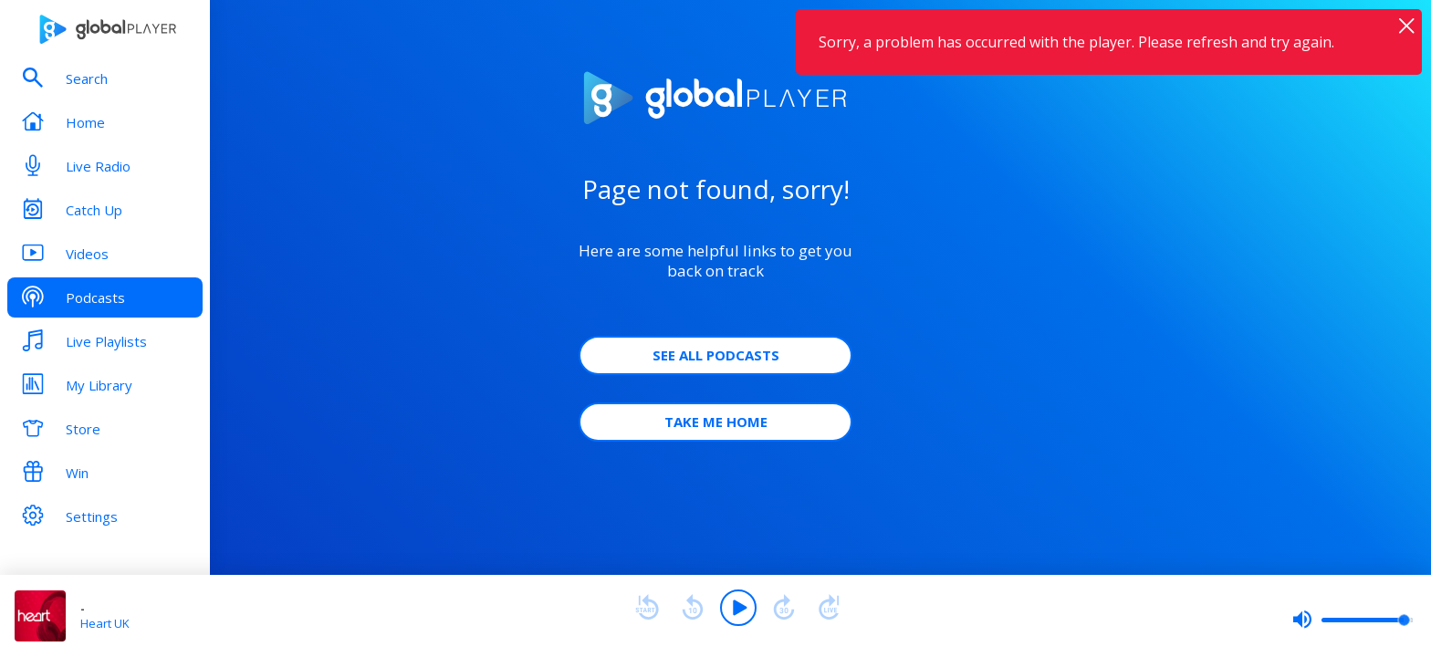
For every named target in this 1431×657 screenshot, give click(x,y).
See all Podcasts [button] (716, 355)
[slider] (1352, 619)
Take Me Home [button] (716, 421)
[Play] (738, 607)
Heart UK (105, 623)
